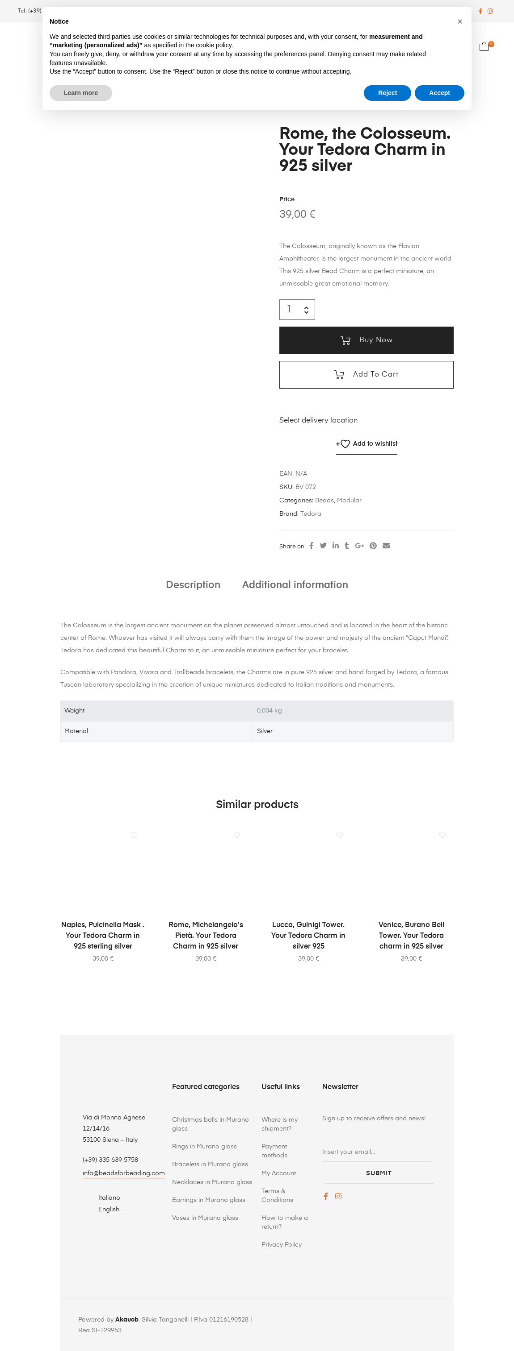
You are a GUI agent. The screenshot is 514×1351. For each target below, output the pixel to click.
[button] (460, 21)
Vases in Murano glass (205, 1217)
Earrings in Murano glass (208, 1200)
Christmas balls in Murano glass (210, 1123)
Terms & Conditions (277, 1195)
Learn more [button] (81, 92)
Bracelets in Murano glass (210, 1164)
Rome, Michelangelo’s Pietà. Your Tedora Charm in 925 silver (206, 936)
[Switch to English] (104, 1209)
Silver (265, 731)
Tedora (310, 514)
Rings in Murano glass (204, 1146)
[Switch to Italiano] (104, 1197)
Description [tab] (193, 585)
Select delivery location (318, 420)
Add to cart (375, 374)
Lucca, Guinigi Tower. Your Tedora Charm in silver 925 (308, 936)
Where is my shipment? (279, 1123)
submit (379, 1171)
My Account (278, 1173)
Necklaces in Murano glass (212, 1182)
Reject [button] (387, 92)
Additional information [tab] (295, 585)
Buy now (375, 340)
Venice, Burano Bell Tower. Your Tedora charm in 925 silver (411, 936)
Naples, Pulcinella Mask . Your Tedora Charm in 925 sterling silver (102, 936)
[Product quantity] (289, 309)
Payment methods (274, 1150)
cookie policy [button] (214, 45)
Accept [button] (439, 92)
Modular (349, 500)
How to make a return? (284, 1222)
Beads (324, 500)
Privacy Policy (281, 1244)
